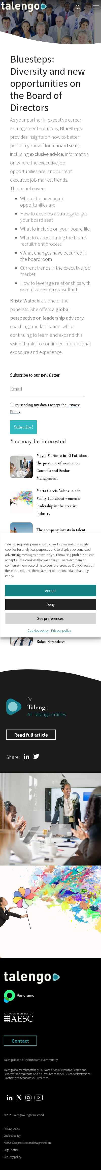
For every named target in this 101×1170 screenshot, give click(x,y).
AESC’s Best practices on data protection (27, 1143)
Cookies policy (38, 630)
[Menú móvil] (96, 7)
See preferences (50, 618)
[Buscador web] (78, 6)
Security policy (12, 1157)
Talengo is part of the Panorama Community (31, 1060)
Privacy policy (61, 630)
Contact (20, 1041)
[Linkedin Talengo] (10, 1097)
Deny (50, 604)
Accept (50, 590)
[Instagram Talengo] (28, 1097)
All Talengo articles (46, 714)
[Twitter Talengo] (19, 1097)
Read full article (31, 735)
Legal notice (11, 1150)
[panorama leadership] (19, 997)
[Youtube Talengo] (39, 1097)
